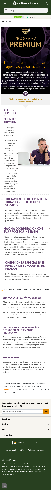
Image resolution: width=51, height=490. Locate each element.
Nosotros (24, 419)
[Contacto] (4, 485)
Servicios (24, 424)
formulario (38, 86)
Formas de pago (24, 435)
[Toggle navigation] (5, 3)
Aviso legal (11, 450)
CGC (22, 450)
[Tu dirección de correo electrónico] (22, 411)
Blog (24, 429)
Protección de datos (36, 450)
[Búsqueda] (28, 10)
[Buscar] (6, 10)
